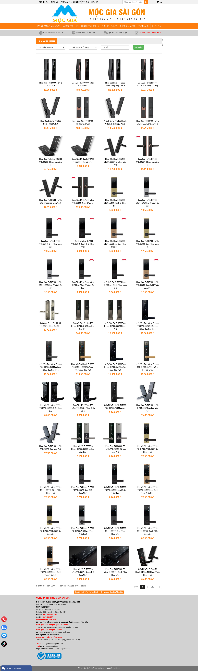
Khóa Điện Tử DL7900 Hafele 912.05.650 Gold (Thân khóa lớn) (147, 244)
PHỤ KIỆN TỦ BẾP (109, 26)
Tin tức (85, 2)
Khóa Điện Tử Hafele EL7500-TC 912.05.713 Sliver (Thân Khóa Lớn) (82, 531)
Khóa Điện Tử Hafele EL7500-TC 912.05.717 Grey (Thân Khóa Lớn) (115, 531)
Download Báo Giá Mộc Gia (112, 592)
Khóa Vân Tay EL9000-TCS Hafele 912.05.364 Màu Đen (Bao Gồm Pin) (115, 367)
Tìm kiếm (138, 47)
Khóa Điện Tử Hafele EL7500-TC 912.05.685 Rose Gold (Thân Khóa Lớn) (50, 572)
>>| (159, 587)
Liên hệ (94, 2)
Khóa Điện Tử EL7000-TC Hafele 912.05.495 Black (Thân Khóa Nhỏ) (147, 572)
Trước (136, 587)
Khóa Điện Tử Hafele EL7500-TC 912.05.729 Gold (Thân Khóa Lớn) (50, 531)
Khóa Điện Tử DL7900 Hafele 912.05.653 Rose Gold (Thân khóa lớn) (147, 285)
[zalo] (4, 627)
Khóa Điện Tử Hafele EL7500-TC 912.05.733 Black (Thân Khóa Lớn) (147, 531)
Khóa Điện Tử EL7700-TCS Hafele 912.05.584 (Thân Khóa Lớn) (83, 408)
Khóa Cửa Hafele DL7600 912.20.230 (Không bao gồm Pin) (115, 162)
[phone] (4, 619)
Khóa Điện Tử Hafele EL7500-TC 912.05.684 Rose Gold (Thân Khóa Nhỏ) (147, 490)
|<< (129, 587)
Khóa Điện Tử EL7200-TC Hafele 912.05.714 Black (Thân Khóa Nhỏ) (83, 572)
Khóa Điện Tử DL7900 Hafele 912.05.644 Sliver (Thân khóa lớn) (50, 285)
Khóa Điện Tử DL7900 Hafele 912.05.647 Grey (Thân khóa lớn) (83, 285)
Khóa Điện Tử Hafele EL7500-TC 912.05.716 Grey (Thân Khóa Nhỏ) (82, 490)
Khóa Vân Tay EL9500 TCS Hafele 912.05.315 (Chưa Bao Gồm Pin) (82, 326)
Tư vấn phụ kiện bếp (71, 2)
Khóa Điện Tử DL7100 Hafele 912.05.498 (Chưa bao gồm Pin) (147, 408)
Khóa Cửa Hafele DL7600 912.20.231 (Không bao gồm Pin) (147, 162)
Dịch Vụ (55, 2)
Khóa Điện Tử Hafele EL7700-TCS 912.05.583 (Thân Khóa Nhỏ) (50, 408)
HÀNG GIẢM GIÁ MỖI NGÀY (47, 26)
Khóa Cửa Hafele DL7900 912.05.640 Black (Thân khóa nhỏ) (82, 244)
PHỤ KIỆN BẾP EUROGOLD (87, 26)
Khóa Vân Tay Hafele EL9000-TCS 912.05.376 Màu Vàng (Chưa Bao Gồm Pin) (82, 367)
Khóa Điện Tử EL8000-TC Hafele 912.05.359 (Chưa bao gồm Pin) (82, 449)
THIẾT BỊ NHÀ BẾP (127, 26)
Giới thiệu (44, 2)
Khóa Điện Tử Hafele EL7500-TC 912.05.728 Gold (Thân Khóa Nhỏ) (147, 449)
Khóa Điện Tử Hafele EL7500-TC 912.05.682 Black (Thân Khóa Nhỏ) (115, 490)
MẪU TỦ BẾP (68, 26)
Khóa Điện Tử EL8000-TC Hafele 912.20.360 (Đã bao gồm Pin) (115, 449)
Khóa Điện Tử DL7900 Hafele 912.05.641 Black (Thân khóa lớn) (115, 285)
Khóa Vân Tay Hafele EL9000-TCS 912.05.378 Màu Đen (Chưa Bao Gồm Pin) (147, 326)
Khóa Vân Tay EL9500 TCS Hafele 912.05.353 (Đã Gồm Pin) (115, 326)
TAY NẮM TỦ (144, 26)
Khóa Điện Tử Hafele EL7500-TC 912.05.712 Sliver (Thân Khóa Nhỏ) (50, 490)
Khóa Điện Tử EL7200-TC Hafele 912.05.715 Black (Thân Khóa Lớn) (115, 572)
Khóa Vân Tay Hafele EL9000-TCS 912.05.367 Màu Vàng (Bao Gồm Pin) (147, 367)
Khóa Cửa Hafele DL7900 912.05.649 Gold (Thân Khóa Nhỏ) (115, 203)
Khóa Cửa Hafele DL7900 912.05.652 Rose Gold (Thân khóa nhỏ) (115, 244)
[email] (4, 635)
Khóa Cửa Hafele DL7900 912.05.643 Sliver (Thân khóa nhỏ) (147, 203)
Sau (152, 587)
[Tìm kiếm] (146, 2)
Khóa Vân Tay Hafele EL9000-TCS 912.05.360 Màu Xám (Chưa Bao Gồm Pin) (50, 367)
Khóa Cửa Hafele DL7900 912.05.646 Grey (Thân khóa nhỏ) (50, 244)
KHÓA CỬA (156, 26)
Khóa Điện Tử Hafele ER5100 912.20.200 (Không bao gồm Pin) (50, 162)
